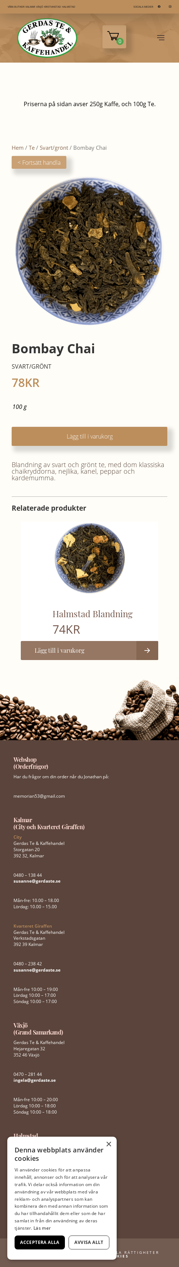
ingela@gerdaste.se (34, 1080)
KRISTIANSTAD (52, 6)
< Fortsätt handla (39, 163)
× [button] (108, 1144)
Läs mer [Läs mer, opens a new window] (42, 1228)
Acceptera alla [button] (39, 1242)
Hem (18, 147)
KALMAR (30, 6)
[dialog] (62, 1198)
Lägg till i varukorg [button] (59, 650)
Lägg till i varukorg (90, 436)
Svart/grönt (54, 147)
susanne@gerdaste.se (37, 881)
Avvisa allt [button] (88, 1242)
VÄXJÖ (39, 6)
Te (32, 147)
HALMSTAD (68, 6)
